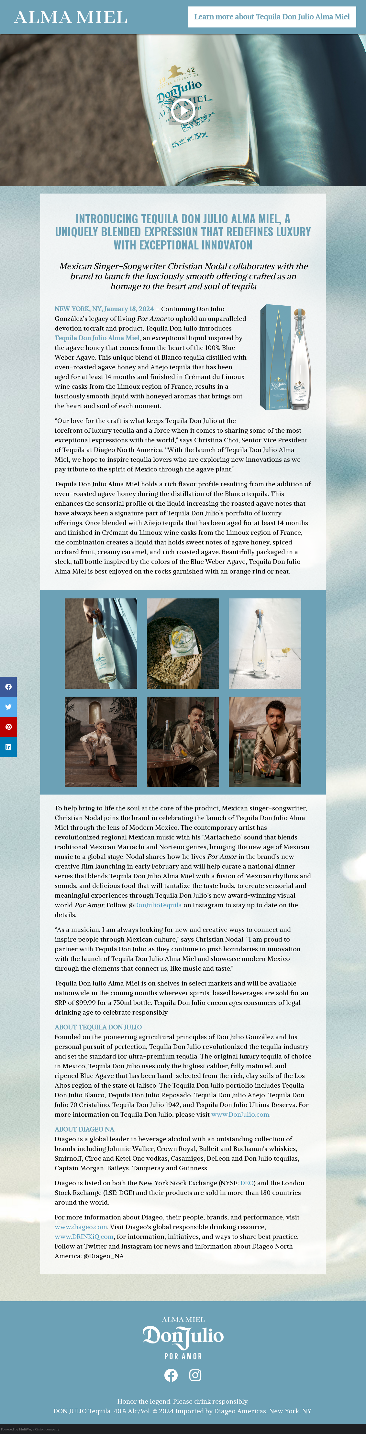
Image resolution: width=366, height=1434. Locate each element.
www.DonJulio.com (240, 1114)
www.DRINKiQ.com (84, 1236)
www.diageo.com (81, 1227)
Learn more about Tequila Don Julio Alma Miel (272, 16)
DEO (247, 1183)
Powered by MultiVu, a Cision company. (30, 1429)
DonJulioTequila (158, 905)
